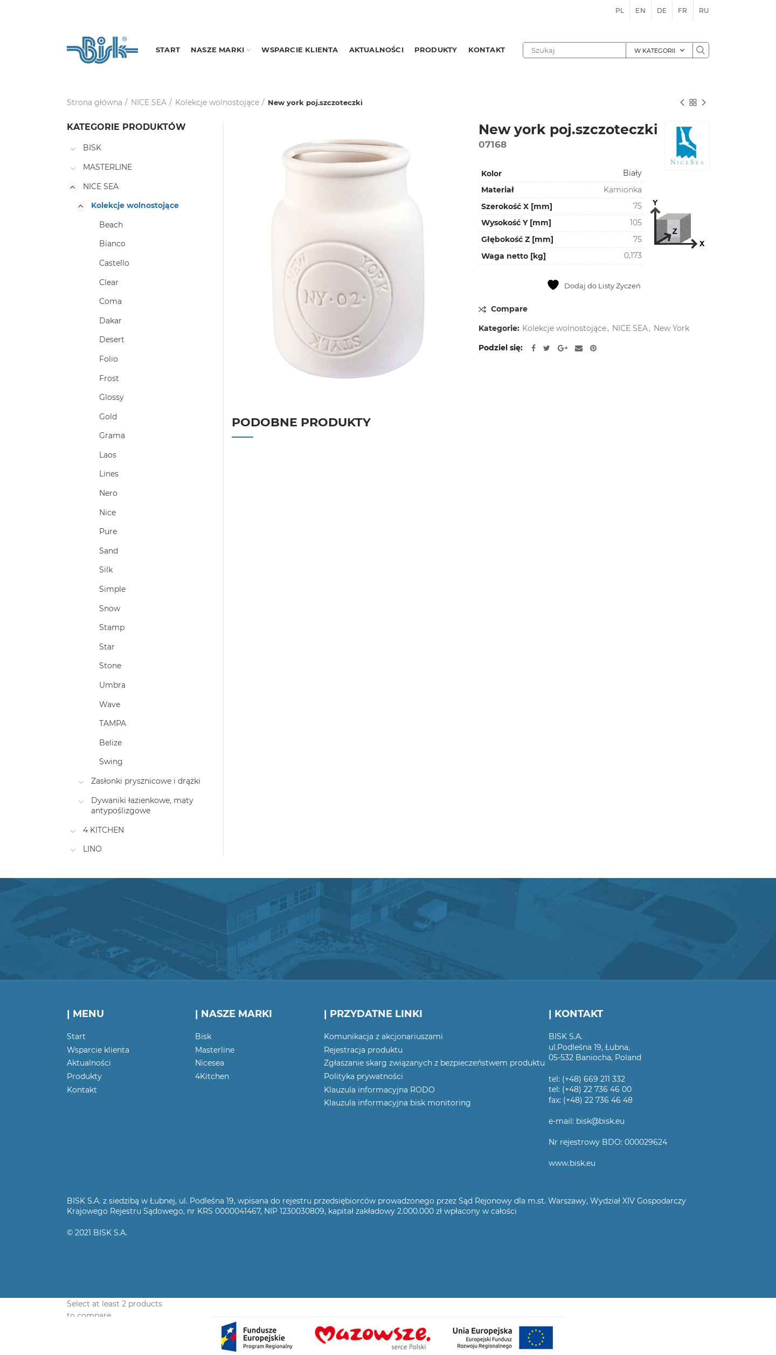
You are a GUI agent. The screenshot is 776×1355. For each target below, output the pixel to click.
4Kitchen (212, 1076)
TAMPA (112, 723)
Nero (108, 493)
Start (76, 1036)
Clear (109, 282)
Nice (107, 512)
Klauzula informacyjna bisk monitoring (397, 1102)
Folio (108, 359)
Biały (632, 173)
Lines (109, 474)
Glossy (111, 397)
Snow (109, 608)
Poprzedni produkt (682, 103)
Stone (110, 665)
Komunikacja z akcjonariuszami (383, 1036)
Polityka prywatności (363, 1076)
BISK (92, 148)
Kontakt (82, 1090)
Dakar (110, 321)
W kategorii (654, 50)
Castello (114, 263)
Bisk (203, 1036)
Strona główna (94, 102)
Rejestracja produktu (363, 1050)
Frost (109, 378)
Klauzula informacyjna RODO (379, 1090)
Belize (110, 743)
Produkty (84, 1076)
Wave (109, 704)
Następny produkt (704, 103)
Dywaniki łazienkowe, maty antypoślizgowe (142, 806)
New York (671, 328)
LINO (92, 849)
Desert (111, 339)
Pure (108, 531)
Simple (112, 589)
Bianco (112, 243)
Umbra (112, 685)
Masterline (214, 1050)
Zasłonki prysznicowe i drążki (145, 781)
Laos (107, 455)
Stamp (111, 627)
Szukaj (700, 50)
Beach (111, 225)
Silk (106, 570)
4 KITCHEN (103, 830)
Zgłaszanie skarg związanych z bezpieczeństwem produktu (434, 1063)
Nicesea (209, 1063)
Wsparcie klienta (98, 1050)
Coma (110, 301)
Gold (108, 416)
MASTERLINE (107, 167)
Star (107, 647)
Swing (111, 761)
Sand (108, 551)
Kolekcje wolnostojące (217, 102)
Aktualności (89, 1063)
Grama (112, 435)
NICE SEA (149, 102)
